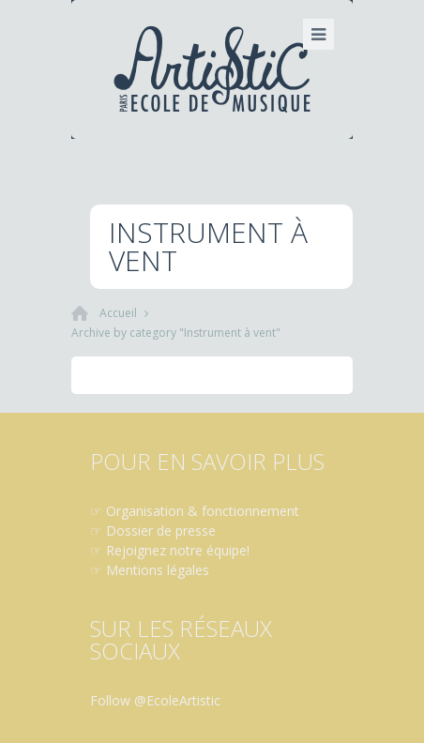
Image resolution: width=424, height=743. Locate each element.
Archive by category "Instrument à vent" (175, 333)
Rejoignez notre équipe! (178, 550)
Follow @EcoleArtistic (155, 700)
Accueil (118, 313)
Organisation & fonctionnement (202, 511)
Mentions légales (157, 570)
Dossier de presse (161, 530)
